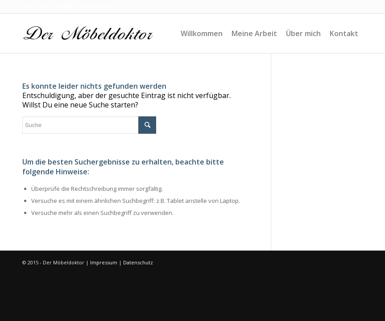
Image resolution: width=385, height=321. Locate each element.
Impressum (103, 262)
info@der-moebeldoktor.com (89, 6)
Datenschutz (138, 262)
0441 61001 (35, 6)
